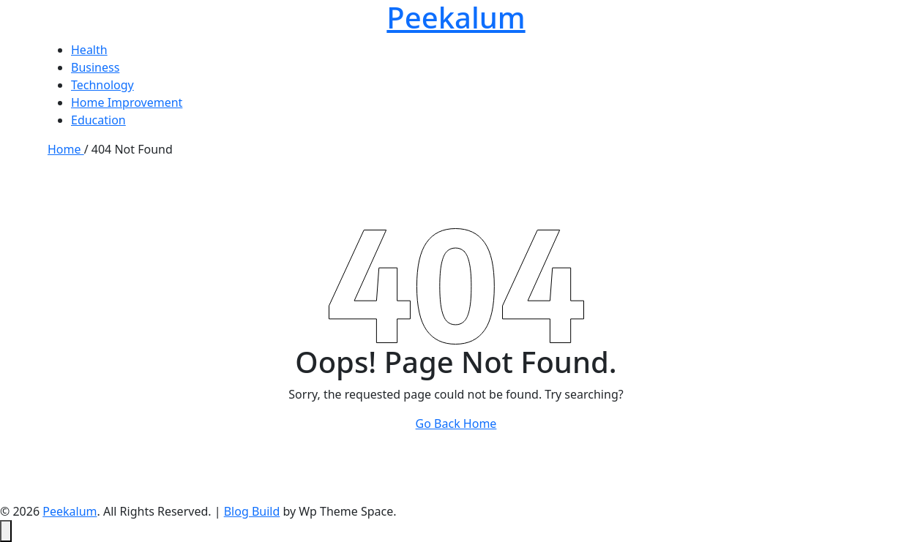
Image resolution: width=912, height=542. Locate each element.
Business (95, 67)
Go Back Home (456, 423)
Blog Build (252, 511)
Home (66, 149)
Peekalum (69, 511)
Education (98, 120)
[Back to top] (6, 531)
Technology (102, 85)
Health (89, 50)
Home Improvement (126, 102)
